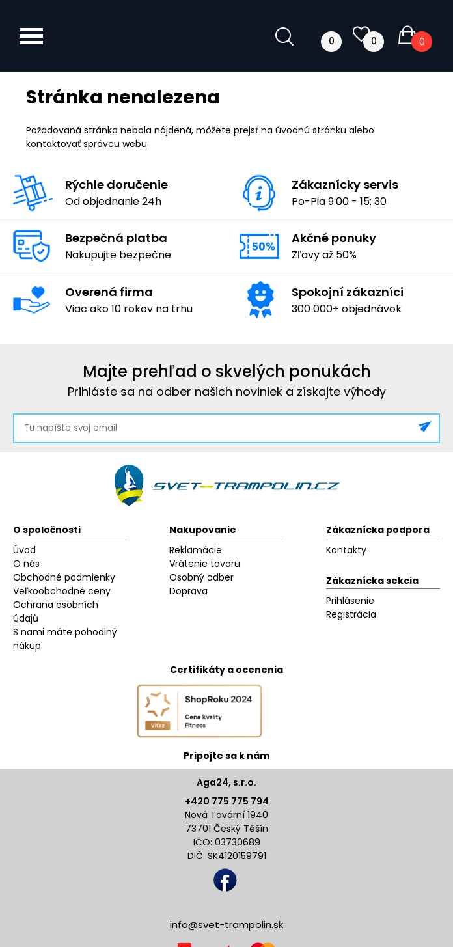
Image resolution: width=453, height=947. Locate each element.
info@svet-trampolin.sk (226, 924)
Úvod (24, 549)
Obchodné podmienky (64, 577)
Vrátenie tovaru (204, 563)
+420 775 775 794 (227, 801)
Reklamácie (195, 549)
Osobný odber (201, 577)
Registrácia (351, 614)
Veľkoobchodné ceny (62, 590)
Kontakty (346, 549)
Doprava (188, 590)
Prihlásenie (350, 600)
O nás (26, 563)
